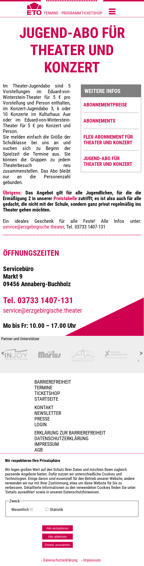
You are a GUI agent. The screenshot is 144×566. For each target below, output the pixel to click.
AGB (38, 450)
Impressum (46, 444)
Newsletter (47, 413)
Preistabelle (65, 198)
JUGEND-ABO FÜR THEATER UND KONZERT (107, 161)
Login (40, 424)
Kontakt (43, 407)
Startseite (46, 399)
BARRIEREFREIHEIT (52, 382)
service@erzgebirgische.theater (33, 227)
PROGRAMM (71, 13)
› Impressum (89, 560)
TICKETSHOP (92, 13)
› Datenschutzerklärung (59, 560)
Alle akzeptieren (57, 528)
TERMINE (51, 13)
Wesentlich (20, 509)
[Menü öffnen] (112, 11)
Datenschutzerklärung (61, 438)
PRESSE (42, 419)
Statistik (56, 509)
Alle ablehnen (57, 536)
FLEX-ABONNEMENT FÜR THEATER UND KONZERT (108, 139)
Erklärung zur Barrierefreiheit (70, 433)
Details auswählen (57, 545)
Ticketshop (47, 393)
